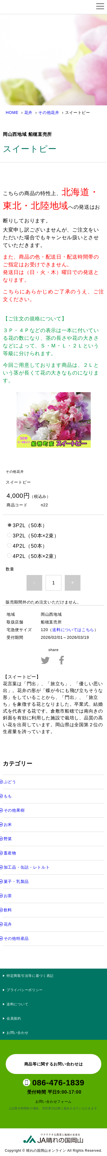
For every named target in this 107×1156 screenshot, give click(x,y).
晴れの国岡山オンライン (32, 7)
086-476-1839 (58, 1082)
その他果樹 (14, 810)
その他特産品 (16, 938)
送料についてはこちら (73, 629)
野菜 (8, 838)
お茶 (8, 895)
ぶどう (10, 781)
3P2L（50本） (30, 525)
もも (8, 796)
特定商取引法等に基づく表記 (30, 976)
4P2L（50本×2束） (36, 556)
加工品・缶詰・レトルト (27, 867)
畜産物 (10, 853)
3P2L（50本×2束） (36, 535)
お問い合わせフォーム (53, 1102)
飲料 (8, 910)
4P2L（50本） (30, 546)
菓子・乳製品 (16, 881)
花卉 (28, 112)
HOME (12, 112)
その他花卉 (48, 112)
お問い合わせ (17, 1033)
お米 (8, 824)
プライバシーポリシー (27, 990)
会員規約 (14, 1018)
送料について (17, 1004)
